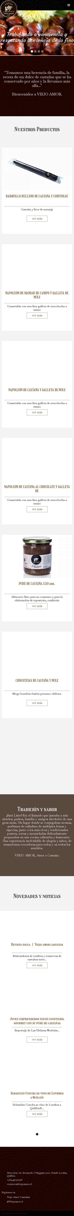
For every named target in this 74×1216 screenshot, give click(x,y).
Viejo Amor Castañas (18, 1196)
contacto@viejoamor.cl (19, 1184)
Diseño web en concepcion (14, 1213)
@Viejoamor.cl (15, 1201)
